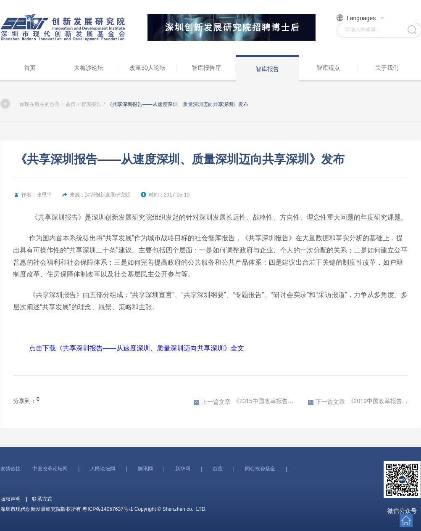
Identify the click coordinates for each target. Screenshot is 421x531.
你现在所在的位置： (32, 104)
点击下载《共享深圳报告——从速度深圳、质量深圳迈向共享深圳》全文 (136, 348)
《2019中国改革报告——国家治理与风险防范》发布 (358, 401)
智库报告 (267, 69)
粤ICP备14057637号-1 (107, 509)
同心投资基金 (260, 469)
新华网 (182, 469)
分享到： (25, 401)
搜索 (412, 29)
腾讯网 (145, 469)
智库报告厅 (206, 67)
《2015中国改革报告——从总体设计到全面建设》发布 (244, 401)
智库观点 (328, 67)
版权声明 (10, 499)
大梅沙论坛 (88, 67)
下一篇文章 (326, 401)
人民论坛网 (102, 469)
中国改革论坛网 (50, 469)
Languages (360, 17)
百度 (218, 469)
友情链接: (11, 469)
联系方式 (42, 499)
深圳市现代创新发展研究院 (63, 27)
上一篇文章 (212, 401)
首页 (30, 67)
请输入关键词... (362, 29)
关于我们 (387, 67)
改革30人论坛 (147, 67)
